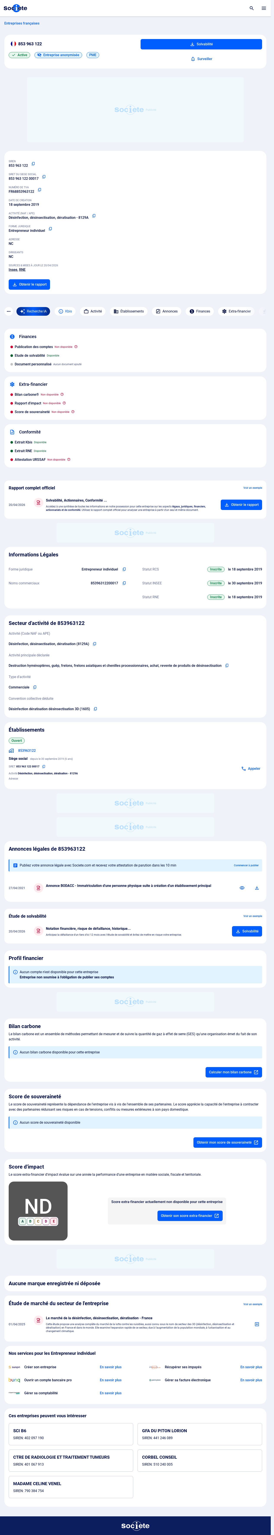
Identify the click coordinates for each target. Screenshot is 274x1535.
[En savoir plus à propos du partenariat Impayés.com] (251, 1367)
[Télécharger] (257, 888)
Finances (199, 311)
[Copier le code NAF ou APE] (93, 216)
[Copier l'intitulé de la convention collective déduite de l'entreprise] (95, 709)
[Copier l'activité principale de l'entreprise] (226, 665)
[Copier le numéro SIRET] (43, 177)
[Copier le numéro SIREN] (33, 164)
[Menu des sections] (8, 311)
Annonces (167, 311)
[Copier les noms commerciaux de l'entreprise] (124, 583)
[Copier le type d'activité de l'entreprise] (34, 687)
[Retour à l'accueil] (135, 1526)
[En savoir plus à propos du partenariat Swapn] (111, 1367)
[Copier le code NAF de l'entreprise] (94, 644)
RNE (22, 270)
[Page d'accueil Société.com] (15, 8)
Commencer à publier (246, 865)
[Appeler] (250, 768)
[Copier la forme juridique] (50, 229)
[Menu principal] (263, 8)
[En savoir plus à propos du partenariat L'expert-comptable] (111, 1393)
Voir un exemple (252, 487)
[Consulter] (242, 888)
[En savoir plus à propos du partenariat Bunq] (111, 1380)
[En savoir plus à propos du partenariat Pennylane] (251, 1380)
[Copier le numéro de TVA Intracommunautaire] (39, 190)
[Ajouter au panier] (241, 505)
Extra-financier (236, 311)
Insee (13, 270)
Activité (93, 311)
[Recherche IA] (33, 311)
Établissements (128, 311)
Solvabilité (201, 44)
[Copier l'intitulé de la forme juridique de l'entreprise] (124, 569)
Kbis (65, 311)
